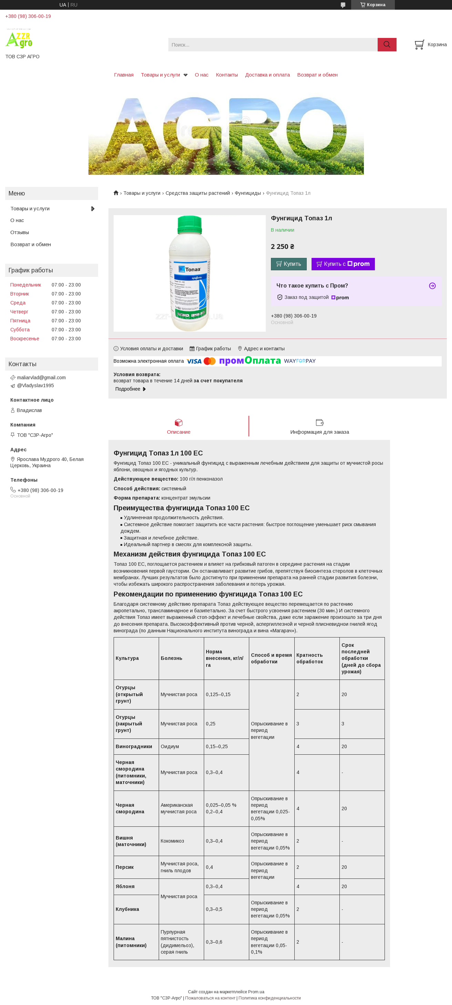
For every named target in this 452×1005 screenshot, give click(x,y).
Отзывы (19, 232)
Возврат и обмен (317, 75)
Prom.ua (256, 992)
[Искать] (387, 44)
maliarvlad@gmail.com (41, 377)
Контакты (227, 75)
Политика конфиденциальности (270, 998)
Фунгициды (248, 193)
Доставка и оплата (267, 75)
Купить (292, 264)
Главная (124, 75)
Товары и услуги (160, 75)
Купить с (347, 264)
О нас (202, 75)
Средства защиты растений (198, 193)
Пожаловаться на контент (210, 998)
